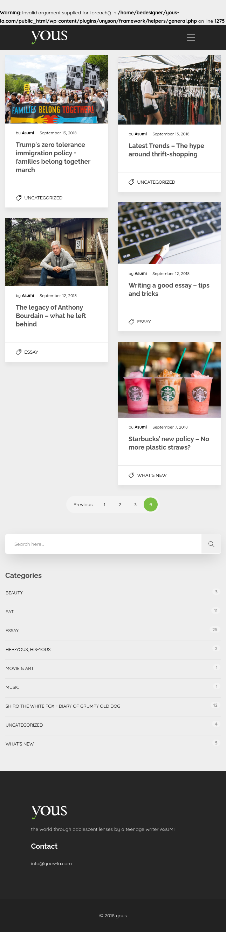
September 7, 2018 (169, 427)
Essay (144, 321)
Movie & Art (20, 668)
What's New (152, 475)
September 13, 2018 (58, 132)
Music (12, 687)
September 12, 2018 (171, 273)
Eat (10, 611)
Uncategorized (43, 197)
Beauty (14, 592)
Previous (83, 504)
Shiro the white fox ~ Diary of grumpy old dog (63, 706)
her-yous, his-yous (28, 649)
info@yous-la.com (51, 863)
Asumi (28, 132)
